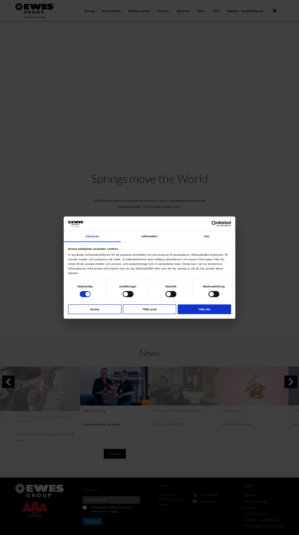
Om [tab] (206, 236)
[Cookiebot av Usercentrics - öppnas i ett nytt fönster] (214, 224)
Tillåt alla (204, 309)
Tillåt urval (149, 309)
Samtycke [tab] (92, 236)
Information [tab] (149, 236)
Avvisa (94, 309)
